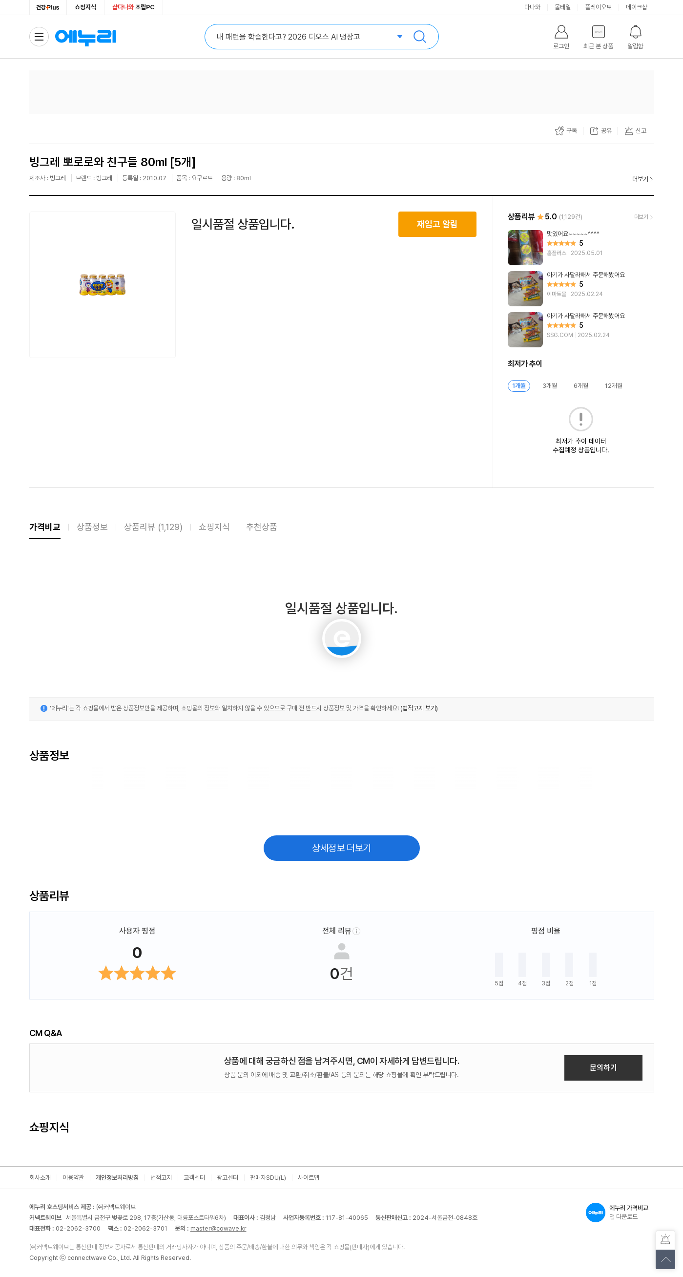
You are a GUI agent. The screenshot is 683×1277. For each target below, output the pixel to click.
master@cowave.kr (218, 1228)
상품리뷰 (153, 527)
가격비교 (45, 527)
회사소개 (40, 1177)
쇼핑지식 (85, 7)
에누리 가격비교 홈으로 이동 (85, 36)
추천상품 (261, 527)
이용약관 (73, 1177)
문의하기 (603, 1067)
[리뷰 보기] (581, 247)
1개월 (519, 385)
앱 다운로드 (620, 1212)
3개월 (549, 385)
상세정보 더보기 (341, 848)
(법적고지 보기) (419, 708)
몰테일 (563, 7)
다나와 (532, 7)
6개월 (581, 385)
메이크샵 (636, 7)
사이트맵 (308, 1177)
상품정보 (92, 527)
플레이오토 (598, 7)
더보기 (640, 179)
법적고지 (161, 1177)
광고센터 (227, 1177)
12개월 (613, 385)
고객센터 (194, 1177)
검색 (420, 36)
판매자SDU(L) (268, 1177)
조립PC (133, 7)
